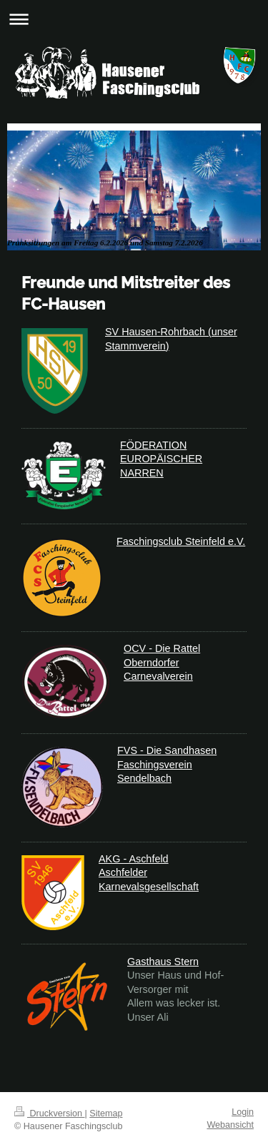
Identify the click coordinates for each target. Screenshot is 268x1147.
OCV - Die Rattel (162, 648)
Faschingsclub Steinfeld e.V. (180, 541)
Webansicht (230, 1125)
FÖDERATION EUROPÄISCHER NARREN (161, 459)
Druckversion (49, 1113)
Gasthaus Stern (163, 961)
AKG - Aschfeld (134, 859)
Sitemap (105, 1113)
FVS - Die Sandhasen (167, 750)
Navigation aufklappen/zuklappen (134, 19)
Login (243, 1112)
